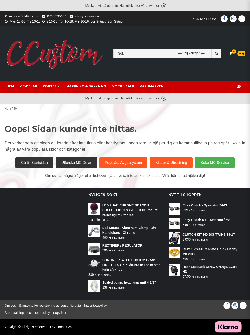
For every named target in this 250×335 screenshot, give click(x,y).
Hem (8, 86)
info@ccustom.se (87, 16)
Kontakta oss (204, 19)
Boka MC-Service (215, 163)
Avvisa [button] (163, 5)
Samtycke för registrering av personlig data (50, 305)
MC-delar (26, 86)
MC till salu (121, 86)
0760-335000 (56, 16)
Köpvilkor (59, 313)
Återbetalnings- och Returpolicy (27, 313)
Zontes (48, 86)
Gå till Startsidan (34, 163)
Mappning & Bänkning (84, 86)
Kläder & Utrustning (171, 163)
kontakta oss (150, 176)
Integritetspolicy (95, 305)
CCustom (57, 327)
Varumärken (149, 86)
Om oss (10, 305)
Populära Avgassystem (123, 163)
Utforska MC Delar (76, 163)
